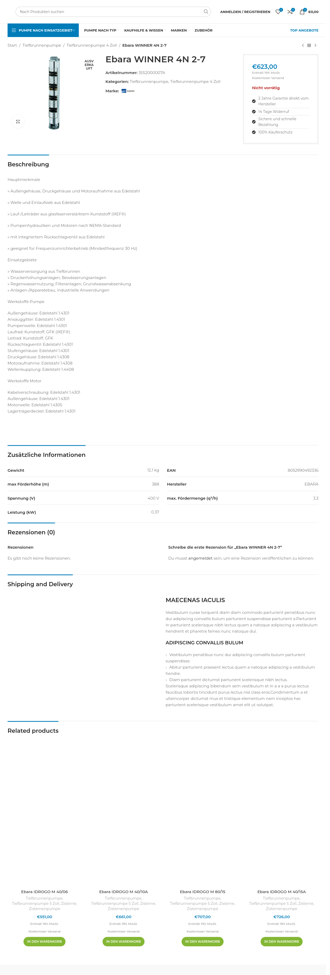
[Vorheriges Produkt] (303, 46)
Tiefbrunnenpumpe (41, 45)
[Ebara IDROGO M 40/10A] (123, 812)
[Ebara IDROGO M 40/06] (44, 812)
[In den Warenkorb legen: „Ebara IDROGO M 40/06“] (44, 941)
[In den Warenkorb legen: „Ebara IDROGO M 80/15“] (203, 941)
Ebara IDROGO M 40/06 (44, 891)
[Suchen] (113, 12)
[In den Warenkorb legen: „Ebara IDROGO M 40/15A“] (282, 941)
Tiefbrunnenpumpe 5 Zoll (35, 903)
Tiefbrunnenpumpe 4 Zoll (92, 45)
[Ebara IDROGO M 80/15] (202, 812)
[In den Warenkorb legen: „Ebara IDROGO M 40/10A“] (124, 941)
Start (12, 45)
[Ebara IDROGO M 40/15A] (282, 812)
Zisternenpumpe (44, 908)
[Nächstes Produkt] (315, 46)
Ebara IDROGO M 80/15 (202, 891)
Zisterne (68, 903)
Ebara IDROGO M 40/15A (281, 891)
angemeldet (200, 558)
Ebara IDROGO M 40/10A (123, 891)
